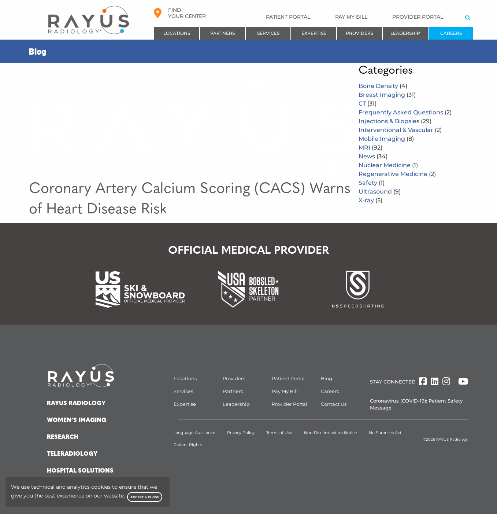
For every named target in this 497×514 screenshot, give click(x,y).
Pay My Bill (351, 17)
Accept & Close (144, 497)
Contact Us (333, 404)
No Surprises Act (385, 432)
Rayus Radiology (76, 404)
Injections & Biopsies (395, 121)
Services (268, 33)
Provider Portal (417, 17)
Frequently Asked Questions (405, 112)
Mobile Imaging (386, 138)
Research (62, 437)
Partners (222, 33)
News (373, 156)
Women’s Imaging (76, 420)
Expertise (313, 33)
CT (368, 103)
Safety (372, 182)
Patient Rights (188, 444)
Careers (451, 33)
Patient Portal (288, 17)
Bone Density (383, 85)
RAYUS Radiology (452, 439)
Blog (326, 378)
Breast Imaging (387, 94)
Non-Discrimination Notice (330, 432)
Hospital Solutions (80, 471)
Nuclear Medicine (388, 165)
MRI (370, 147)
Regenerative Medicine (397, 173)
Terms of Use (279, 432)
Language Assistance (194, 432)
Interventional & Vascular (400, 129)
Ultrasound (380, 191)
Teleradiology (72, 454)
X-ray (370, 200)
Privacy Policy (241, 432)
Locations (176, 33)
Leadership (405, 33)
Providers (359, 33)
